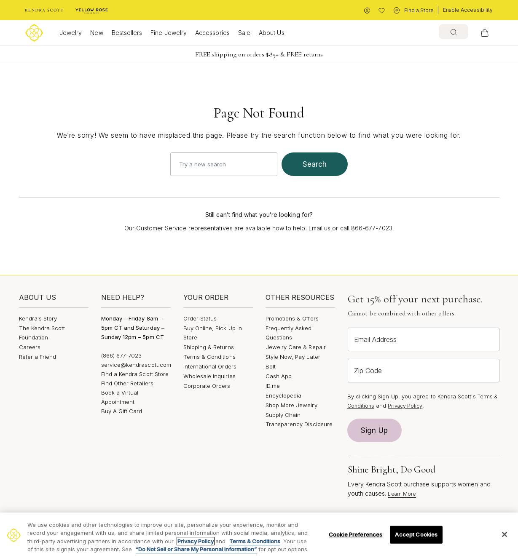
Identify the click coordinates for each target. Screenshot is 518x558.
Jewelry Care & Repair (296, 347)
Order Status (200, 318)
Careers (29, 347)
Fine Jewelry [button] (168, 32)
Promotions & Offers (292, 318)
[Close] (504, 534)
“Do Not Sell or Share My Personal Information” (196, 549)
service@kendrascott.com (136, 364)
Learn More (402, 494)
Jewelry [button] (70, 32)
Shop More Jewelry (291, 405)
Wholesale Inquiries (209, 376)
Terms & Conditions (209, 356)
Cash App (279, 376)
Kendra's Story (38, 318)
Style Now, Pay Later (293, 356)
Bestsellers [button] (127, 32)
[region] (259, 535)
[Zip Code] (423, 370)
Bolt (271, 366)
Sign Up (374, 430)
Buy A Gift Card (121, 411)
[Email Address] (423, 339)
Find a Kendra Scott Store (135, 374)
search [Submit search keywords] (315, 164)
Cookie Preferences (355, 534)
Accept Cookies (416, 534)
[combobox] (453, 31)
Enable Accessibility (468, 10)
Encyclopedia (284, 395)
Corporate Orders (207, 385)
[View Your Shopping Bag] (485, 32)
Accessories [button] (212, 32)
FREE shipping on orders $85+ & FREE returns (259, 54)
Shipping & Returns (208, 347)
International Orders (209, 366)
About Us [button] (271, 32)
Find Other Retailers (127, 383)
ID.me (273, 385)
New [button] (96, 32)
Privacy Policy (405, 406)
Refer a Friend (37, 356)
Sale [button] (244, 32)
